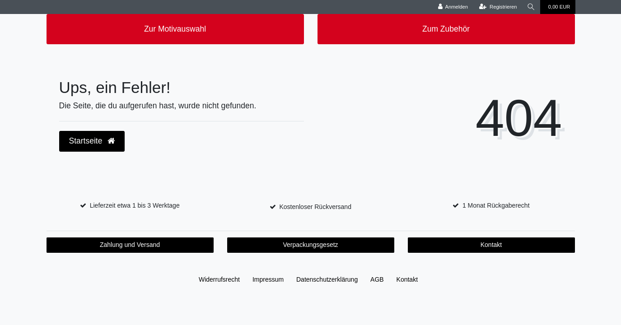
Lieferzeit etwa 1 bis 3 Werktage (135, 205)
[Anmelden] (453, 7)
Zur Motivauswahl (175, 28)
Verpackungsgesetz (310, 244)
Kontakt (491, 244)
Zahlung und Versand (130, 244)
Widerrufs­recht (219, 279)
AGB (377, 279)
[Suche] (531, 7)
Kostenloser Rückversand (315, 206)
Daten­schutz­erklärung (327, 279)
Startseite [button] (92, 140)
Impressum (268, 279)
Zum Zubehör (446, 28)
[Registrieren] (498, 7)
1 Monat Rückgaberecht (496, 205)
